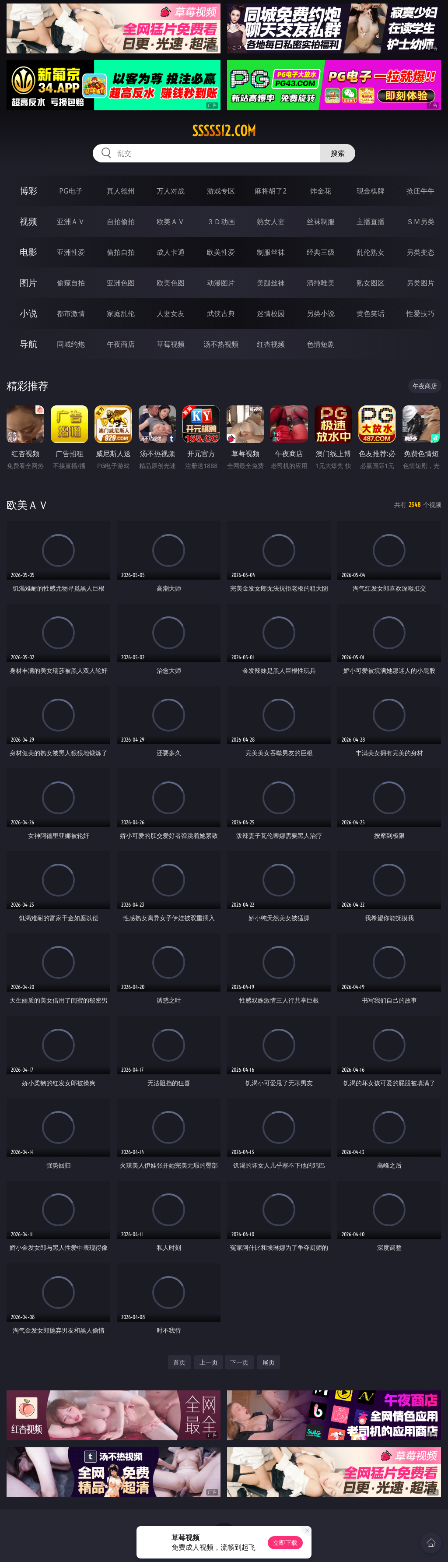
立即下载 (285, 1542)
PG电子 (70, 191)
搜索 (338, 153)
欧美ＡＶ (171, 221)
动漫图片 (221, 283)
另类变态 (420, 252)
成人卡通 (171, 252)
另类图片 (420, 283)
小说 (28, 313)
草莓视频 (171, 344)
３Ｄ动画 (221, 221)
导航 (28, 344)
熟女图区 (371, 283)
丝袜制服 (321, 221)
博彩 (28, 191)
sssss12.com (224, 131)
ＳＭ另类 (420, 221)
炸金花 (320, 191)
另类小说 (321, 313)
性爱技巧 (420, 313)
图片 (28, 282)
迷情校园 (271, 313)
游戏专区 (221, 191)
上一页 (209, 1362)
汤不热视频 (220, 344)
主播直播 (371, 221)
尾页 (268, 1362)
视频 (28, 221)
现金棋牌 (371, 191)
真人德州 (121, 191)
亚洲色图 (121, 283)
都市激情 (71, 313)
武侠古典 (221, 313)
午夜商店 (121, 344)
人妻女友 (171, 313)
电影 (28, 252)
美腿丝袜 (271, 283)
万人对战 (171, 191)
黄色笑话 (371, 313)
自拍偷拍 (121, 221)
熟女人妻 (271, 221)
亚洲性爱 (71, 252)
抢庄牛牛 (420, 191)
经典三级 (321, 252)
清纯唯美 (321, 283)
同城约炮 (71, 344)
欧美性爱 (221, 252)
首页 (179, 1362)
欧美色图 (171, 283)
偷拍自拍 (121, 252)
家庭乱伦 (121, 313)
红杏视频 (271, 344)
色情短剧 (321, 344)
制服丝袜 (271, 252)
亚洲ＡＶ (71, 221)
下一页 (239, 1362)
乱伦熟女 (371, 252)
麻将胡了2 (271, 191)
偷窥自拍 (71, 283)
